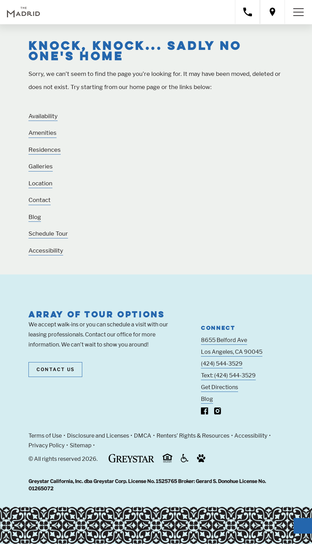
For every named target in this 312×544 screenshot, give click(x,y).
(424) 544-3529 (222, 363)
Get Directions (219, 387)
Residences (44, 149)
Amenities (42, 132)
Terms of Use (45, 435)
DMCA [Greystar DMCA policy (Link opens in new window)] (142, 435)
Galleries (40, 166)
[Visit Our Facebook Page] (204, 412)
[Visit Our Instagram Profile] (217, 412)
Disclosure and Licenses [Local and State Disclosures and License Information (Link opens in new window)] (98, 435)
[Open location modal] (272, 12)
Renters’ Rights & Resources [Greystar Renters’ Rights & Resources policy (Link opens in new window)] (193, 435)
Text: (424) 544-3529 (228, 375)
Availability (43, 116)
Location (40, 183)
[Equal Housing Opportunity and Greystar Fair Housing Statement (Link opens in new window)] (167, 461)
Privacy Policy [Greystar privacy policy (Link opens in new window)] (46, 445)
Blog (34, 216)
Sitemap (81, 445)
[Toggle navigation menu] (298, 12)
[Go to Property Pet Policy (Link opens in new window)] (201, 460)
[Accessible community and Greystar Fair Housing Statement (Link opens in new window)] (184, 460)
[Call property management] (247, 12)
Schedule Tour (48, 233)
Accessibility (45, 250)
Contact (39, 199)
